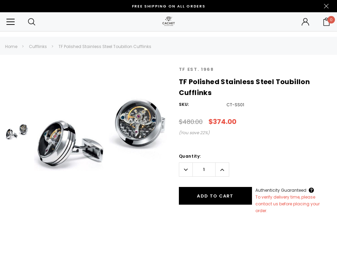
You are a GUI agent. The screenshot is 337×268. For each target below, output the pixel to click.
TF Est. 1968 (196, 69)
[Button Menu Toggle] (10, 21)
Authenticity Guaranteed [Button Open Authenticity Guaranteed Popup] (280, 190)
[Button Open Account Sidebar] (305, 22)
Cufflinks (38, 46)
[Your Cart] (326, 22)
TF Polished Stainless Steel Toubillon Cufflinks (104, 46)
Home (11, 46)
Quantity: (190, 156)
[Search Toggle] (31, 21)
